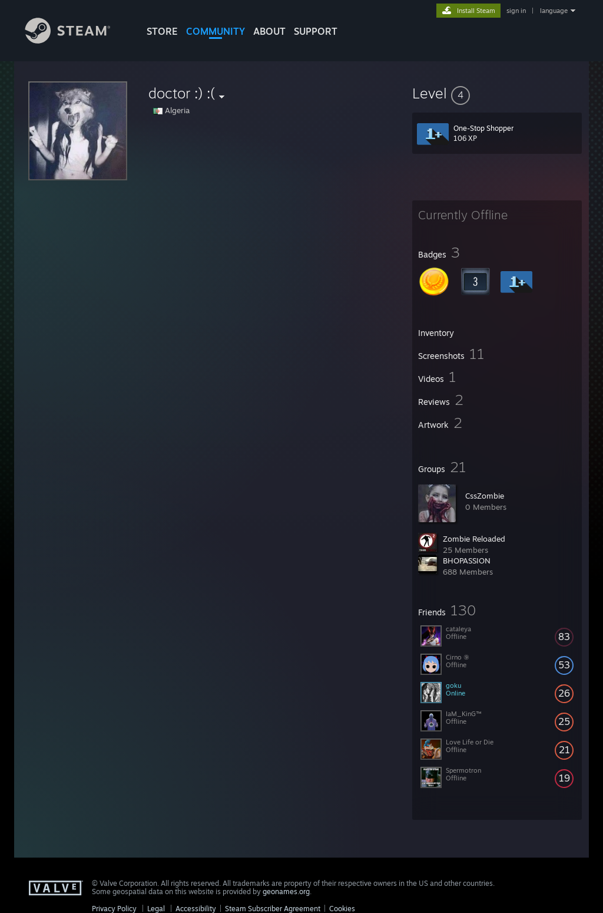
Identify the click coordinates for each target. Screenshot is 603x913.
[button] (497, 93)
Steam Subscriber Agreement (272, 908)
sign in (516, 10)
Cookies (342, 908)
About (269, 31)
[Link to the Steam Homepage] (76, 40)
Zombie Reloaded (474, 538)
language (554, 10)
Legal (156, 908)
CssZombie (484, 495)
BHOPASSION (467, 560)
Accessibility (195, 908)
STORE (162, 31)
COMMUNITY (215, 31)
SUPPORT (315, 31)
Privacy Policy (114, 908)
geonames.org (286, 891)
